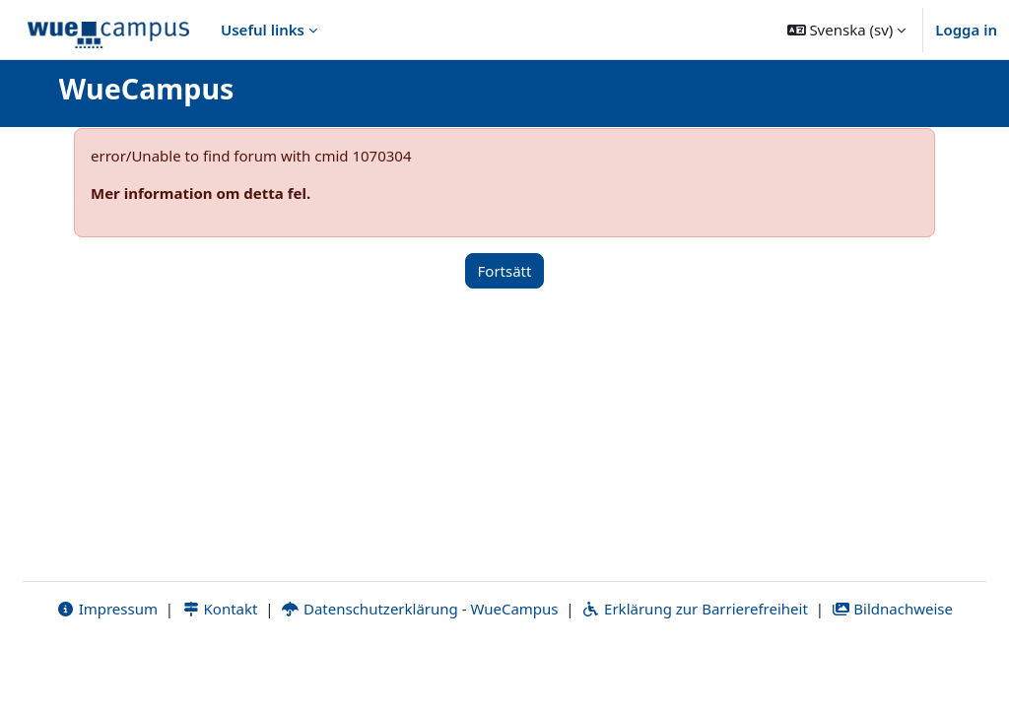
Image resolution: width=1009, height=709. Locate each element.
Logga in (966, 29)
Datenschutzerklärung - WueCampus (419, 667)
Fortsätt (505, 271)
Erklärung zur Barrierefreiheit (694, 667)
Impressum (107, 667)
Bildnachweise (892, 667)
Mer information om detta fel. (200, 193)
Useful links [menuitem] (262, 29)
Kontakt (219, 667)
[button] (846, 29)
